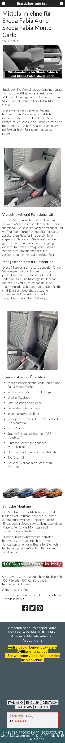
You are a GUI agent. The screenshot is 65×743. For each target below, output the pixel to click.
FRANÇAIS (24, 707)
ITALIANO (15, 702)
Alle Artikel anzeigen (16, 589)
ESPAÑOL (42, 707)
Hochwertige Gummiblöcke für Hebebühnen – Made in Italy (31, 597)
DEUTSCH (50, 702)
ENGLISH (32, 702)
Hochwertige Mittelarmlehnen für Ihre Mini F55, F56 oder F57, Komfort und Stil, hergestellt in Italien (32, 580)
